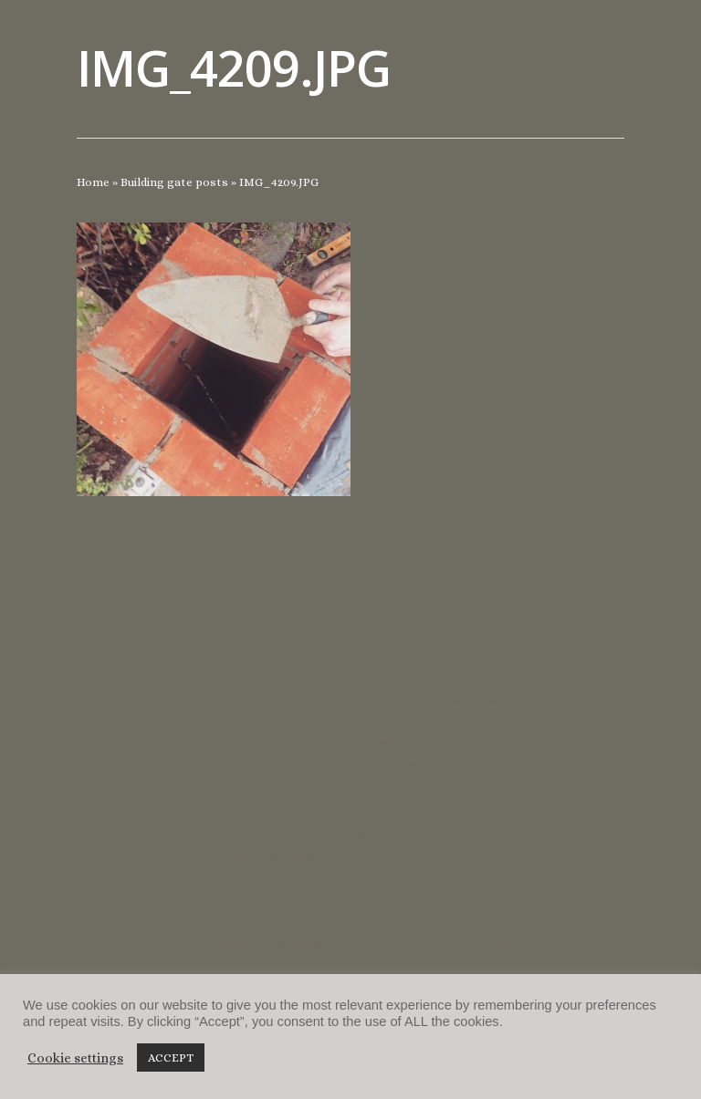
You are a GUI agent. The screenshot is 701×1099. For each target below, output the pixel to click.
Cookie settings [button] (75, 1058)
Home (93, 182)
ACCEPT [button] (171, 1057)
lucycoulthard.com (364, 921)
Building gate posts (174, 182)
